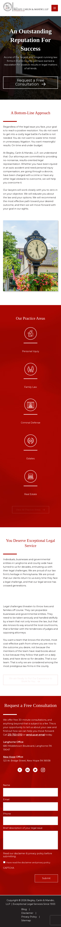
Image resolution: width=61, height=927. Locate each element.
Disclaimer (27, 913)
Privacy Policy (29, 916)
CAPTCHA (8, 867)
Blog (24, 909)
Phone (7, 813)
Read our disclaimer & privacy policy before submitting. (27, 855)
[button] (30, 82)
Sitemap (26, 920)
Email (7, 799)
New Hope (9, 757)
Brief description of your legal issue (22, 828)
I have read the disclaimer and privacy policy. (28, 862)
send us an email (35, 734)
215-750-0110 (15, 734)
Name (6, 785)
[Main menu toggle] (54, 8)
